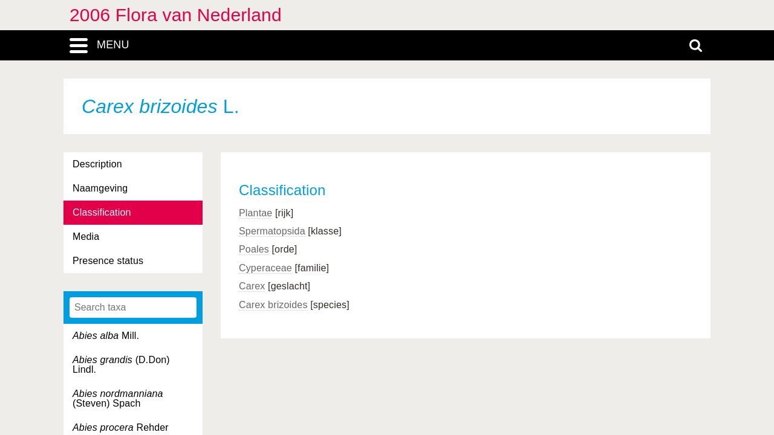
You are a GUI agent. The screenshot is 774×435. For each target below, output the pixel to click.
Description (97, 164)
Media (86, 236)
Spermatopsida (272, 231)
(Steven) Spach (118, 398)
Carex (252, 286)
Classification (102, 212)
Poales (254, 249)
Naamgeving (100, 188)
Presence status (108, 261)
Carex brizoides (273, 305)
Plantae (255, 213)
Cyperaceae (265, 268)
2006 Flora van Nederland (176, 15)
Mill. (106, 335)
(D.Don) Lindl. (121, 365)
